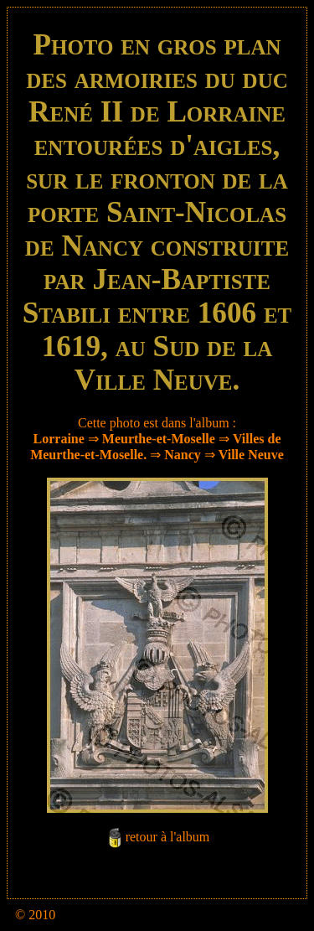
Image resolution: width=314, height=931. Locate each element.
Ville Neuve (251, 454)
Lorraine (59, 439)
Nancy (182, 454)
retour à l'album (168, 837)
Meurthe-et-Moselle (158, 439)
